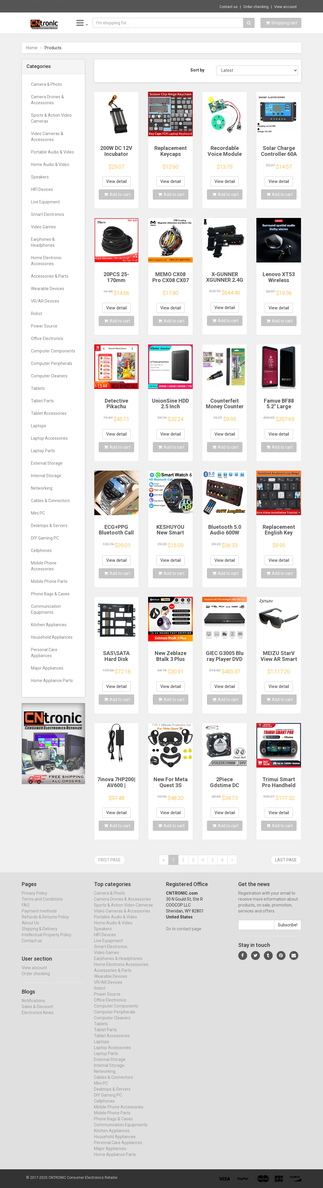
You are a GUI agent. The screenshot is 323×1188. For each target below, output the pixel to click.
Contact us (228, 7)
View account (285, 7)
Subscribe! (287, 930)
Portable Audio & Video (52, 152)
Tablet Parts (42, 400)
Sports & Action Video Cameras (51, 118)
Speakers (40, 177)
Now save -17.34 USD (46, 6)
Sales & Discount (37, 1012)
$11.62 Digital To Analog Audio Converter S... (108, 6)
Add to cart (117, 194)
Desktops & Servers (49, 525)
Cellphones (41, 550)
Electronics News (38, 1017)
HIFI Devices (42, 189)
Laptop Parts (43, 450)
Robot (36, 313)
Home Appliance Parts (52, 680)
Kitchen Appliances (49, 624)
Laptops (38, 425)
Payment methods (39, 916)
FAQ (25, 910)
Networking (41, 488)
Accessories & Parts (49, 276)
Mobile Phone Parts (49, 581)
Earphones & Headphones (43, 242)
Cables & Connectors (50, 500)
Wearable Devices (47, 288)
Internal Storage (46, 475)
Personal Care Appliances (44, 652)
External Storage (46, 463)
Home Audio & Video (50, 164)
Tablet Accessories (49, 413)
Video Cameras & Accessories (47, 136)
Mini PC (38, 513)
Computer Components (53, 351)
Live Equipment (45, 202)
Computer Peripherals (51, 363)
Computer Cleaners (49, 376)
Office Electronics (47, 338)
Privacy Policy (34, 898)
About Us (30, 928)
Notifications (33, 1006)
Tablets (38, 388)
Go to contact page (183, 934)
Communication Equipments (46, 609)
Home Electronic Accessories (46, 260)
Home (31, 47)
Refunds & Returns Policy (45, 922)
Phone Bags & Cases (50, 593)
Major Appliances (47, 668)
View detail (116, 181)
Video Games (43, 226)
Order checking (256, 7)
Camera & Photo (46, 84)
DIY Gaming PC (45, 538)
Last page (286, 860)
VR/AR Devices (45, 301)
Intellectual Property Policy (46, 940)
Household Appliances (52, 637)
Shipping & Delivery (39, 934)
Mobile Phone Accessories (44, 566)
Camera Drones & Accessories (47, 99)
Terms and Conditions (42, 904)
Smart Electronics (47, 214)
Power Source (44, 326)
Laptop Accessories (49, 438)
